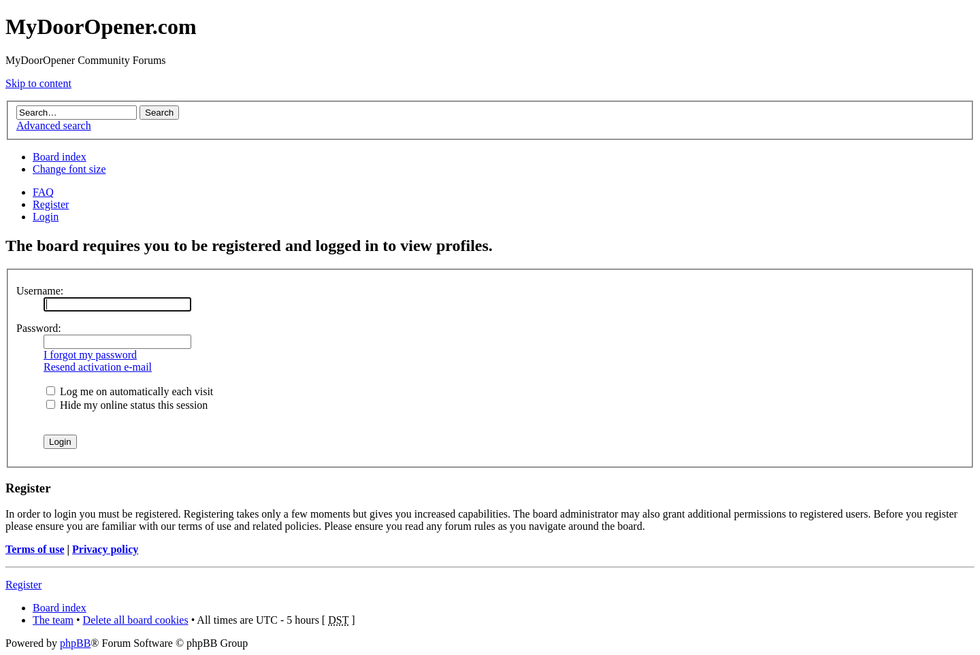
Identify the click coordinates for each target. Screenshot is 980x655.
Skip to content (38, 83)
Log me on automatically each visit (129, 391)
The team (53, 620)
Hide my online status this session (127, 405)
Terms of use (35, 549)
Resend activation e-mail (98, 367)
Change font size (69, 169)
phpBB (75, 643)
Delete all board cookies (136, 620)
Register (51, 204)
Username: (39, 291)
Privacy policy (105, 549)
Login (46, 216)
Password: (38, 328)
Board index (59, 157)
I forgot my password (90, 354)
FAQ (43, 192)
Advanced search (53, 125)
